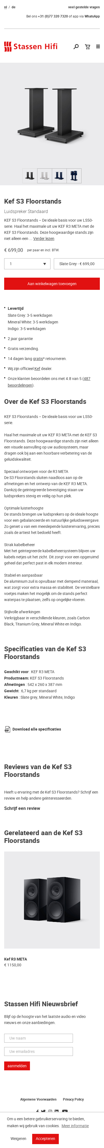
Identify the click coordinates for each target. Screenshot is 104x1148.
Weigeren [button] (18, 1138)
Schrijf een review (22, 808)
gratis (38, 358)
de (14, 7)
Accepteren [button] (45, 1138)
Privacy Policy (73, 1099)
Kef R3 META (15, 959)
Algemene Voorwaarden (38, 1099)
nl (5, 7)
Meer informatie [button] (75, 1126)
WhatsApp (92, 16)
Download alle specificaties (36, 729)
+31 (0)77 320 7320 (53, 16)
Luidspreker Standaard (26, 211)
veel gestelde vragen (84, 7)
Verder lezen (43, 238)
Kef (37, 368)
